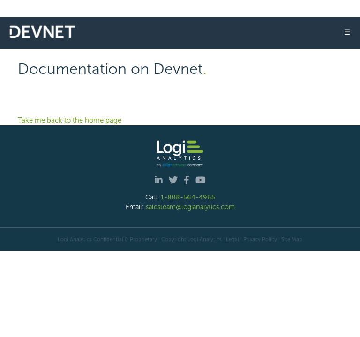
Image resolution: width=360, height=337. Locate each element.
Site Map (291, 239)
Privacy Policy (260, 239)
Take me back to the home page (69, 120)
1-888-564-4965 (188, 197)
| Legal (231, 239)
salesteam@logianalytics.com (190, 207)
